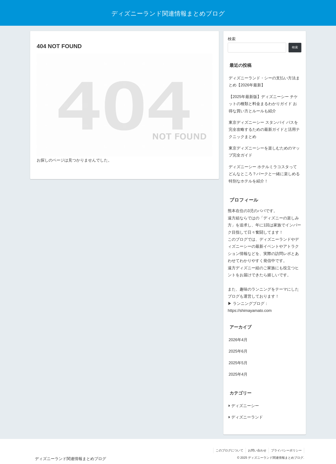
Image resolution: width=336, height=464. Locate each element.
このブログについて (229, 450)
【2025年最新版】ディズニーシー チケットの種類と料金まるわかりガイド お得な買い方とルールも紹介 (263, 104)
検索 (232, 39)
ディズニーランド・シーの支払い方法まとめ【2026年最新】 (264, 81)
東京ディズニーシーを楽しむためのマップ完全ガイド (264, 151)
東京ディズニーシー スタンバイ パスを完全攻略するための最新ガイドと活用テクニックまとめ (264, 129)
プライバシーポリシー (286, 450)
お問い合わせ (257, 450)
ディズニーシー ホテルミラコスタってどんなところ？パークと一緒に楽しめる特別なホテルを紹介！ (264, 174)
